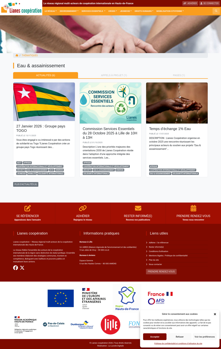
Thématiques (30, 55)
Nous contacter (155, 264)
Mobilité (32, 174)
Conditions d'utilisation (158, 251)
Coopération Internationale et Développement (40, 166)
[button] (214, 314)
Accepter (154, 336)
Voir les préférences (205, 336)
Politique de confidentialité (176, 255)
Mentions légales (156, 255)
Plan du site (154, 260)
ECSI (52, 170)
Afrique (27, 163)
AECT (19, 163)
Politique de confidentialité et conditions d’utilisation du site (178, 344)
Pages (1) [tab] (179, 75)
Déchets (21, 170)
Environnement (68, 11)
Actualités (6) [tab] (45, 75)
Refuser (180, 336)
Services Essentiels (93, 11)
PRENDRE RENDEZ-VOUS (161, 271)
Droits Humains (143, 11)
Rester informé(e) (156, 247)
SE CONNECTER (209, 3)
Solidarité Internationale (50, 174)
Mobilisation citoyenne (169, 11)
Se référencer (163, 242)
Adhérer (152, 242)
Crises (111, 11)
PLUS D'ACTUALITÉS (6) (25, 184)
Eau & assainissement (37, 170)
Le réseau (50, 11)
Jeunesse (125, 11)
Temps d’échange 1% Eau (170, 129)
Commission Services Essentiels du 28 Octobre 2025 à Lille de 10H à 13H (110, 133)
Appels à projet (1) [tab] (114, 75)
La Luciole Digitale (116, 345)
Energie (59, 170)
